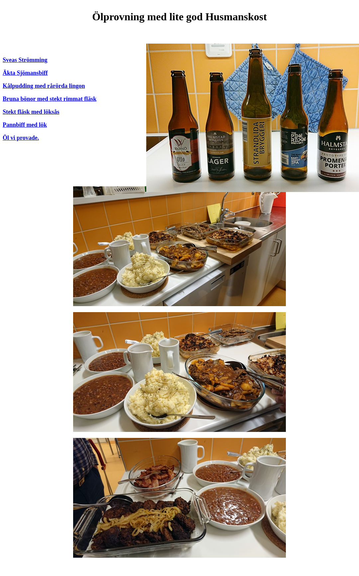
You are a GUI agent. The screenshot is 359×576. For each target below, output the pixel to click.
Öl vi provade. (21, 137)
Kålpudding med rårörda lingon (44, 86)
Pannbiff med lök (25, 124)
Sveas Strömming (25, 60)
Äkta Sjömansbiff (25, 73)
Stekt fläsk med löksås (31, 111)
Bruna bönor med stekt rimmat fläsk (49, 99)
